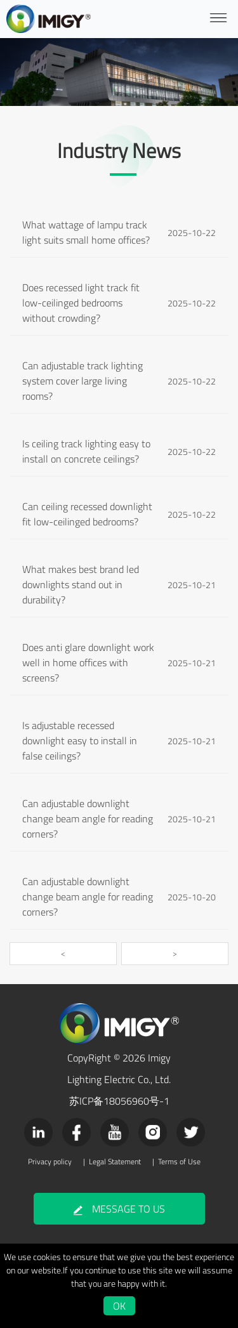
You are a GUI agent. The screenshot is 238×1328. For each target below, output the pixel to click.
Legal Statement (115, 1161)
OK (119, 1305)
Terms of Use (179, 1161)
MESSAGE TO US (119, 1208)
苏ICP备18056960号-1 (119, 1100)
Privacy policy (50, 1161)
